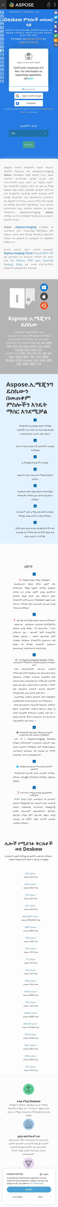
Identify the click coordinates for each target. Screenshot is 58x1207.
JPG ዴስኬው (30, 873)
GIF (20, 346)
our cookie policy (36, 1183)
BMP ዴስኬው (31, 927)
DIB (9, 346)
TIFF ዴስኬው (30, 948)
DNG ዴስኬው (31, 1055)
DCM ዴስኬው (31, 1034)
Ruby (19, 264)
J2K (43, 342)
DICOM (19, 349)
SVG (36, 360)
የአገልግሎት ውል (46, 109)
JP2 (38, 342)
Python (20, 260)
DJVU (27, 349)
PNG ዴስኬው (31, 980)
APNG (33, 346)
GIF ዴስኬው (31, 970)
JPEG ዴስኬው (31, 884)
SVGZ (42, 360)
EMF (49, 360)
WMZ (33, 363)
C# (12, 260)
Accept (28, 1189)
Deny (40, 1197)
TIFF (14, 346)
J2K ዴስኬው (31, 905)
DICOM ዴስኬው (31, 1023)
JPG (33, 342)
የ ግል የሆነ (23, 112)
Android (48, 260)
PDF (23, 353)
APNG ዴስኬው (30, 991)
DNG (34, 349)
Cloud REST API (44, 253)
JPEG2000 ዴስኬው (30, 916)
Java (37, 260)
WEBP (47, 346)
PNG (25, 346)
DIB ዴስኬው (30, 937)
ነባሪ (28, 133)
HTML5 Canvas (23, 360)
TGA (40, 346)
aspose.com (33, 39)
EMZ (18, 363)
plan (30, 78)
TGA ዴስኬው (30, 1002)
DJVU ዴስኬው (31, 1045)
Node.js (8, 264)
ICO (40, 349)
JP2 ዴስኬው (31, 894)
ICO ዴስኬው (30, 1066)
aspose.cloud (28, 42)
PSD (29, 353)
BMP (48, 342)
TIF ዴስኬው (31, 959)
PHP (30, 260)
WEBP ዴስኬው (30, 1012)
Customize (17, 1197)
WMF (25, 363)
